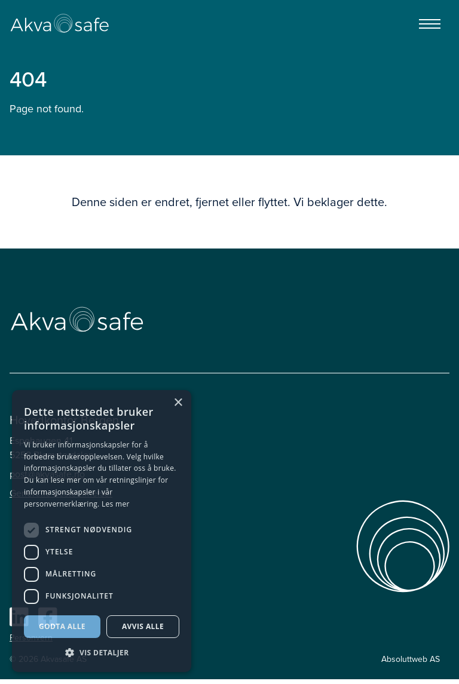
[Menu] (429, 24)
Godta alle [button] (62, 626)
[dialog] (101, 531)
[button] (101, 653)
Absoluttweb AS (410, 659)
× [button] (177, 402)
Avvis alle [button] (143, 626)
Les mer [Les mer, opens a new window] (116, 504)
